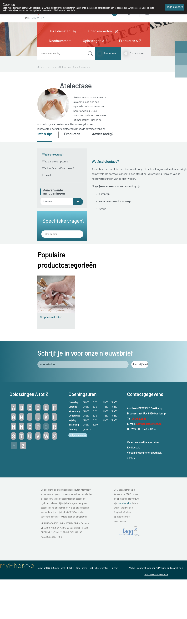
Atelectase (84, 66)
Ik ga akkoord (174, 7)
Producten (110, 53)
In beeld (46, 175)
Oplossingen (137, 53)
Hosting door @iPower (156, 574)
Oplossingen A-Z (95, 40)
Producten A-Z (130, 40)
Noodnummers (60, 40)
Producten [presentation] (72, 134)
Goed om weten (100, 31)
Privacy (114, 567)
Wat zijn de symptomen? (56, 161)
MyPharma (161, 567)
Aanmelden (159, 12)
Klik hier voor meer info (64, 10)
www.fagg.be (124, 503)
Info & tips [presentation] (44, 134)
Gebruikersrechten (99, 567)
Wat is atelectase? (53, 154)
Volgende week (77, 435)
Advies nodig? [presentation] (102, 134)
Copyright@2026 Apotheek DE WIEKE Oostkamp (62, 567)
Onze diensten (59, 31)
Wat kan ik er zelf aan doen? (58, 168)
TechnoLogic (176, 567)
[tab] (47, 137)
